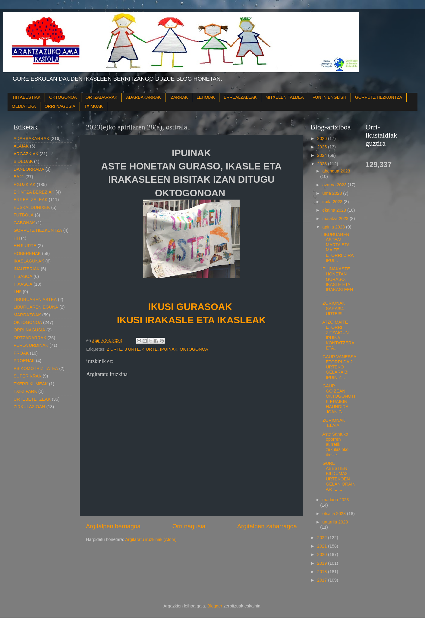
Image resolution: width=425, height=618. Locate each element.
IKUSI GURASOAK (191, 306)
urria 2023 (333, 193)
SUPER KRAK (28, 376)
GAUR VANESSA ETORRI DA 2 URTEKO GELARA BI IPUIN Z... (338, 367)
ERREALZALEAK (240, 97)
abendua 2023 (336, 171)
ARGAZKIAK (26, 153)
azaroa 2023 (335, 184)
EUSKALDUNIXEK (32, 207)
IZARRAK (179, 97)
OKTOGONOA (63, 97)
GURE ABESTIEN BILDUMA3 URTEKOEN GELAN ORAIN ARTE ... (338, 476)
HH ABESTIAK (27, 97)
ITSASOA (23, 276)
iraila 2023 (333, 201)
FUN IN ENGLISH (329, 97)
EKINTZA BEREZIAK (34, 192)
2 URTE (114, 349)
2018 (322, 571)
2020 (322, 554)
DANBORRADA (29, 169)
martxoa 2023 (336, 499)
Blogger (214, 606)
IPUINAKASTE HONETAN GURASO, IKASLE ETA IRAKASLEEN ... (337, 281)
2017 (322, 580)
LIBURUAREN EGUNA (36, 307)
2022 (322, 537)
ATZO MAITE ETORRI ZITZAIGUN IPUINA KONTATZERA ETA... (337, 335)
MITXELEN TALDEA (285, 97)
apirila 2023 (334, 227)
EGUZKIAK (25, 184)
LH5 (17, 291)
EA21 (19, 176)
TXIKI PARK (25, 391)
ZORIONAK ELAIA (333, 423)
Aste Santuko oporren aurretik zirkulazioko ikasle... (334, 444)
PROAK (21, 353)
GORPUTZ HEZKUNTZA (378, 97)
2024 (322, 155)
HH (17, 238)
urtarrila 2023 (335, 522)
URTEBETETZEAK (32, 399)
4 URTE (150, 349)
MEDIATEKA (24, 106)
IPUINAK (169, 349)
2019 (322, 563)
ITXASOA (23, 284)
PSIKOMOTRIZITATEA (36, 368)
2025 (322, 146)
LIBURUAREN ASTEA (35, 299)
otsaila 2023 (335, 513)
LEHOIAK (206, 97)
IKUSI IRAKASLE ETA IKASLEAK (191, 320)
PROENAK (24, 360)
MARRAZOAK (27, 314)
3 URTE (132, 349)
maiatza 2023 (336, 218)
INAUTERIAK (26, 268)
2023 (322, 163)
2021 (322, 546)
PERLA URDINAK (31, 345)
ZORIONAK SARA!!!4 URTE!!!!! (333, 308)
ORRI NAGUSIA (60, 106)
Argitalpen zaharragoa (267, 526)
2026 (322, 138)
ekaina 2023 (335, 210)
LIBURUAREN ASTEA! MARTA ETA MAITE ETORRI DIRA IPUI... (337, 247)
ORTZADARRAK (102, 97)
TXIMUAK (93, 106)
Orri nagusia (189, 526)
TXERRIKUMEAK (31, 383)
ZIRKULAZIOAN (29, 406)
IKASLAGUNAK (29, 261)
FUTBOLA (23, 215)
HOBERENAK (27, 253)
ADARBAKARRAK (143, 97)
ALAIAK (21, 146)
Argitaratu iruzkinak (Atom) (150, 539)
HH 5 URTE (25, 245)
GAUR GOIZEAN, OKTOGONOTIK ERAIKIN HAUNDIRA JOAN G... (338, 399)
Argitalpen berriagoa (113, 526)
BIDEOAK (23, 161)
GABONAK (24, 222)
